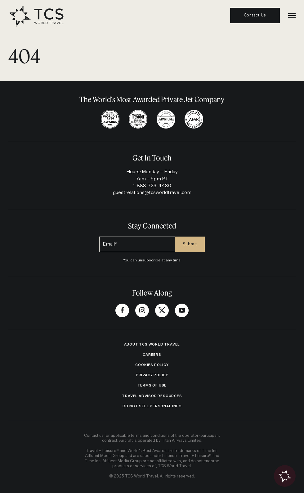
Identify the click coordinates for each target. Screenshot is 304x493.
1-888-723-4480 (152, 185)
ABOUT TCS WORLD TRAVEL (152, 344)
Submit (190, 244)
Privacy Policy (152, 375)
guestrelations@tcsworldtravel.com (152, 192)
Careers (152, 354)
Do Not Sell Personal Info (152, 406)
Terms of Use (152, 385)
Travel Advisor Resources (152, 396)
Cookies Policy (151, 365)
